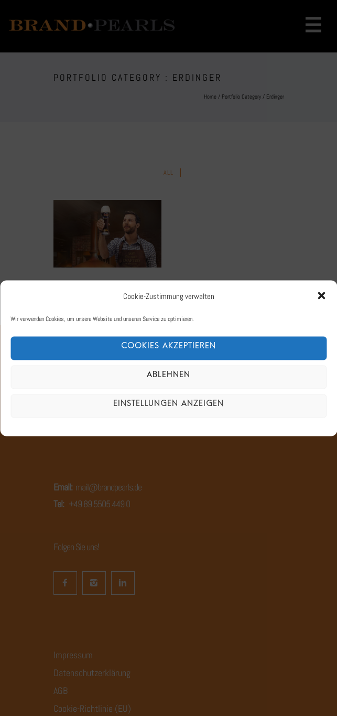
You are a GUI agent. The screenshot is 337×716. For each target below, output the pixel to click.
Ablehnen (168, 377)
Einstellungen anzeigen (168, 406)
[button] (321, 296)
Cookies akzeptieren (168, 348)
